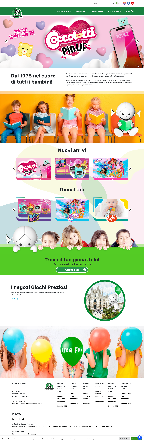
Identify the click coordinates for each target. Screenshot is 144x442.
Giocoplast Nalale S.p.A (104, 426)
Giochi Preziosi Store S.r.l (84, 426)
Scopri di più (15, 299)
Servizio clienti (114, 11)
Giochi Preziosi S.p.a (19, 426)
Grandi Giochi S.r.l (67, 426)
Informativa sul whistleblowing (24, 434)
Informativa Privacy (88, 439)
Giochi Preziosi (16, 13)
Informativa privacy (19, 419)
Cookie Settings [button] (124, 439)
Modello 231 (62, 406)
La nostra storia (64, 11)
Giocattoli (80, 11)
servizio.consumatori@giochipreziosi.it (27, 404)
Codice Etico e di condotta (61, 398)
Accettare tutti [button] (136, 439)
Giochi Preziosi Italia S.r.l (38, 426)
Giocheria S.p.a (54, 426)
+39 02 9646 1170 (19, 401)
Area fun (130, 11)
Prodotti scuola (96, 11)
